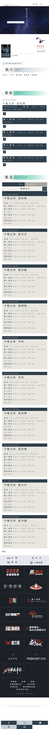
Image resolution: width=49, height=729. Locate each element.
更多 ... (4, 552)
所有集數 (5, 55)
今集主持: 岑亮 (14, 341)
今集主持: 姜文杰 (15, 234)
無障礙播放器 (29, 687)
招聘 (24, 682)
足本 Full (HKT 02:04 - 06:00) (21, 203)
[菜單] (46, 3)
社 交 (38, 558)
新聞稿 (14, 682)
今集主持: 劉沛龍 (15, 270)
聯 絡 (14, 562)
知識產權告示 (16, 684)
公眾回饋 (38, 563)
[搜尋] (41, 3)
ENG (34, 4)
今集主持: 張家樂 (14, 103)
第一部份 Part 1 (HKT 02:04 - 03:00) (24, 206)
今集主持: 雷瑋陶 (15, 306)
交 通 (14, 558)
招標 (33, 682)
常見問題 (31, 684)
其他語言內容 (23, 689)
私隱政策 (14, 687)
